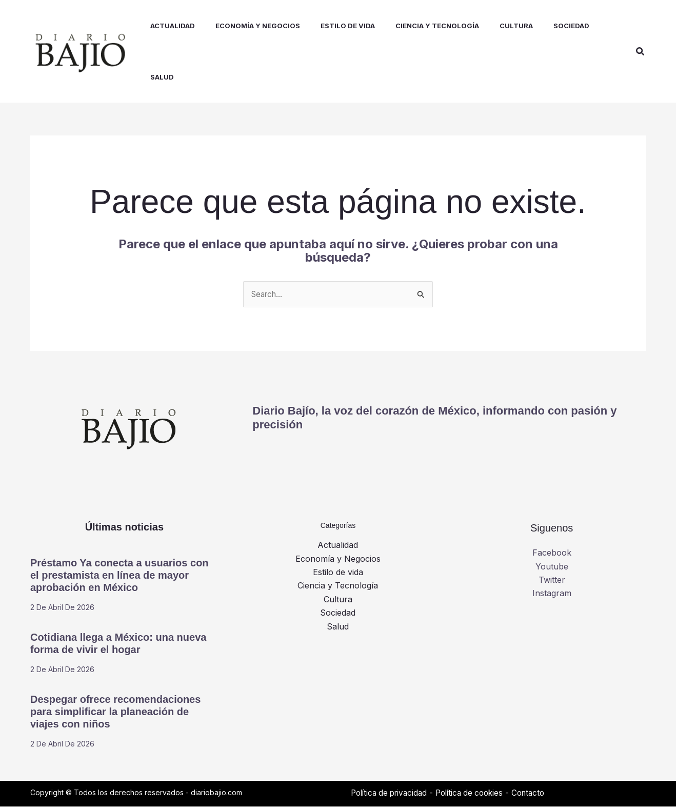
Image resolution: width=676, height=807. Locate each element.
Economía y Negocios (338, 559)
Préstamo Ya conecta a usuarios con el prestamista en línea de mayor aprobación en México (119, 576)
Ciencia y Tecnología (337, 586)
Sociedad (337, 613)
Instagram (551, 594)
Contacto (540, 793)
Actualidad (337, 546)
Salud (338, 627)
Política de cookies (478, 793)
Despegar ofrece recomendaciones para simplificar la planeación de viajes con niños (115, 712)
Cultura (338, 600)
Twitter (552, 580)
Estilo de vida (338, 572)
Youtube (551, 567)
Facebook (551, 553)
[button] (640, 51)
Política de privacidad (392, 793)
